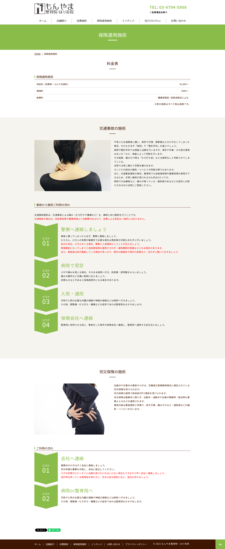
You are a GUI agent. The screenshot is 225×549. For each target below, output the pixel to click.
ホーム (43, 21)
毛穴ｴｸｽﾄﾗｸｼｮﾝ (153, 21)
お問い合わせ (178, 21)
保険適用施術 (104, 21)
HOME (37, 53)
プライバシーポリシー (136, 544)
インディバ (128, 21)
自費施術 (82, 21)
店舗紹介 (62, 21)
